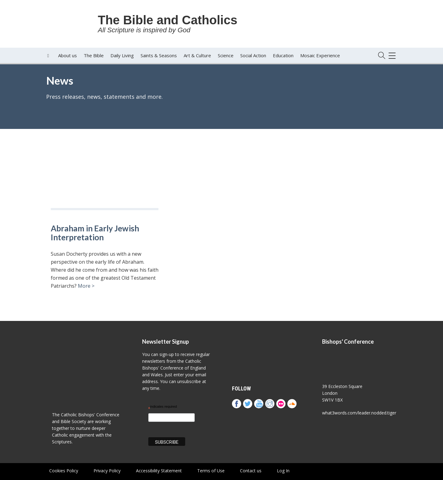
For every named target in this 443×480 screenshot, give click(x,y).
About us (67, 55)
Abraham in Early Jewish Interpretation (95, 233)
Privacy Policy (107, 471)
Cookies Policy (63, 471)
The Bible (94, 55)
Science (225, 55)
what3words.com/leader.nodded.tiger (359, 413)
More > (86, 285)
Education (283, 55)
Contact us (250, 471)
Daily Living (122, 55)
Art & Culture (197, 55)
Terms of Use (211, 471)
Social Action (253, 55)
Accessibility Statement (159, 471)
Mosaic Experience (320, 55)
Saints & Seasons (159, 55)
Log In (283, 471)
